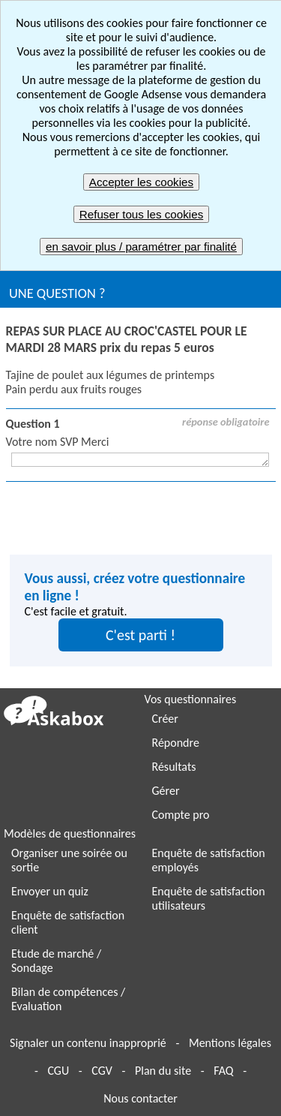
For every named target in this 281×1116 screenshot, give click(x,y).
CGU (58, 1070)
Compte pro (181, 815)
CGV (101, 1070)
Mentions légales (230, 1043)
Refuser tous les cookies (141, 214)
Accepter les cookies (141, 182)
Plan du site (163, 1070)
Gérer (166, 791)
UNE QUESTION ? (57, 293)
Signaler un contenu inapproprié (88, 1043)
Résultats (174, 767)
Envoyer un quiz (49, 891)
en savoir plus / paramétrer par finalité (141, 246)
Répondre (175, 742)
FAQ (223, 1070)
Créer (165, 718)
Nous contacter (140, 1098)
